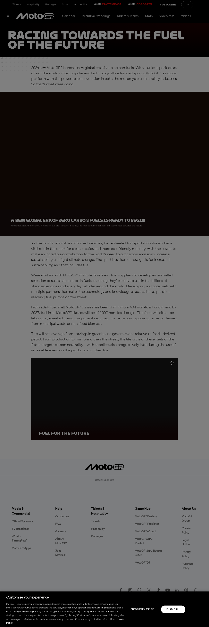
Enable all (173, 609)
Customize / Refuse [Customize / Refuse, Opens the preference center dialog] (142, 609)
